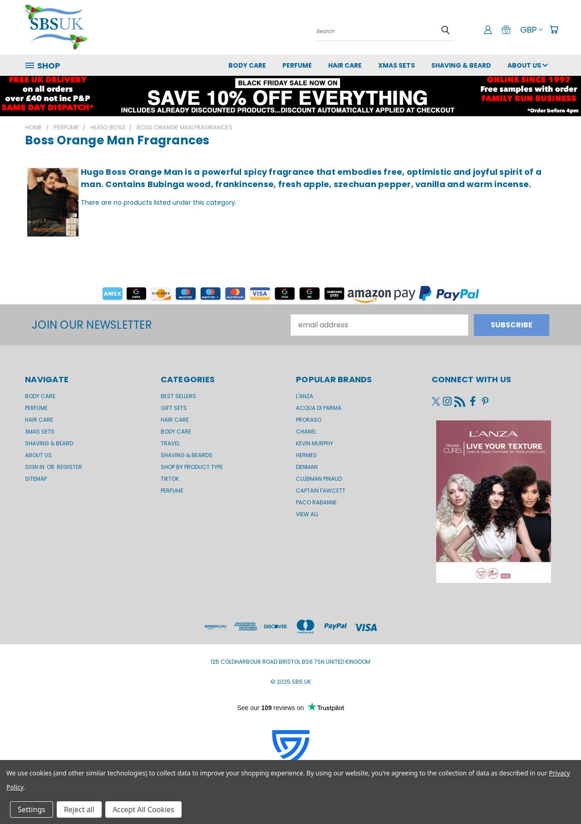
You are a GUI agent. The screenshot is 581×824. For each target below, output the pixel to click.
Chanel (306, 431)
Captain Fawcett (320, 490)
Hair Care (345, 65)
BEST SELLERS (178, 396)
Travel (170, 443)
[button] (290, 96)
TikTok (170, 479)
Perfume (297, 65)
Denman (307, 467)
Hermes (306, 455)
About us (527, 65)
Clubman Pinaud (319, 479)
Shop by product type (192, 467)
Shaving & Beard (461, 65)
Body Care (247, 65)
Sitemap (36, 479)
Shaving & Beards (186, 455)
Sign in (35, 467)
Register (69, 467)
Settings (31, 809)
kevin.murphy (314, 443)
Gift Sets (174, 408)
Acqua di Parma (318, 408)
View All (307, 514)
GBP (531, 29)
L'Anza (304, 396)
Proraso (308, 420)
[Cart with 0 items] (553, 29)
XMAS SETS (396, 65)
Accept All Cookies (143, 809)
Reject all (79, 809)
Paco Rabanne (316, 502)
